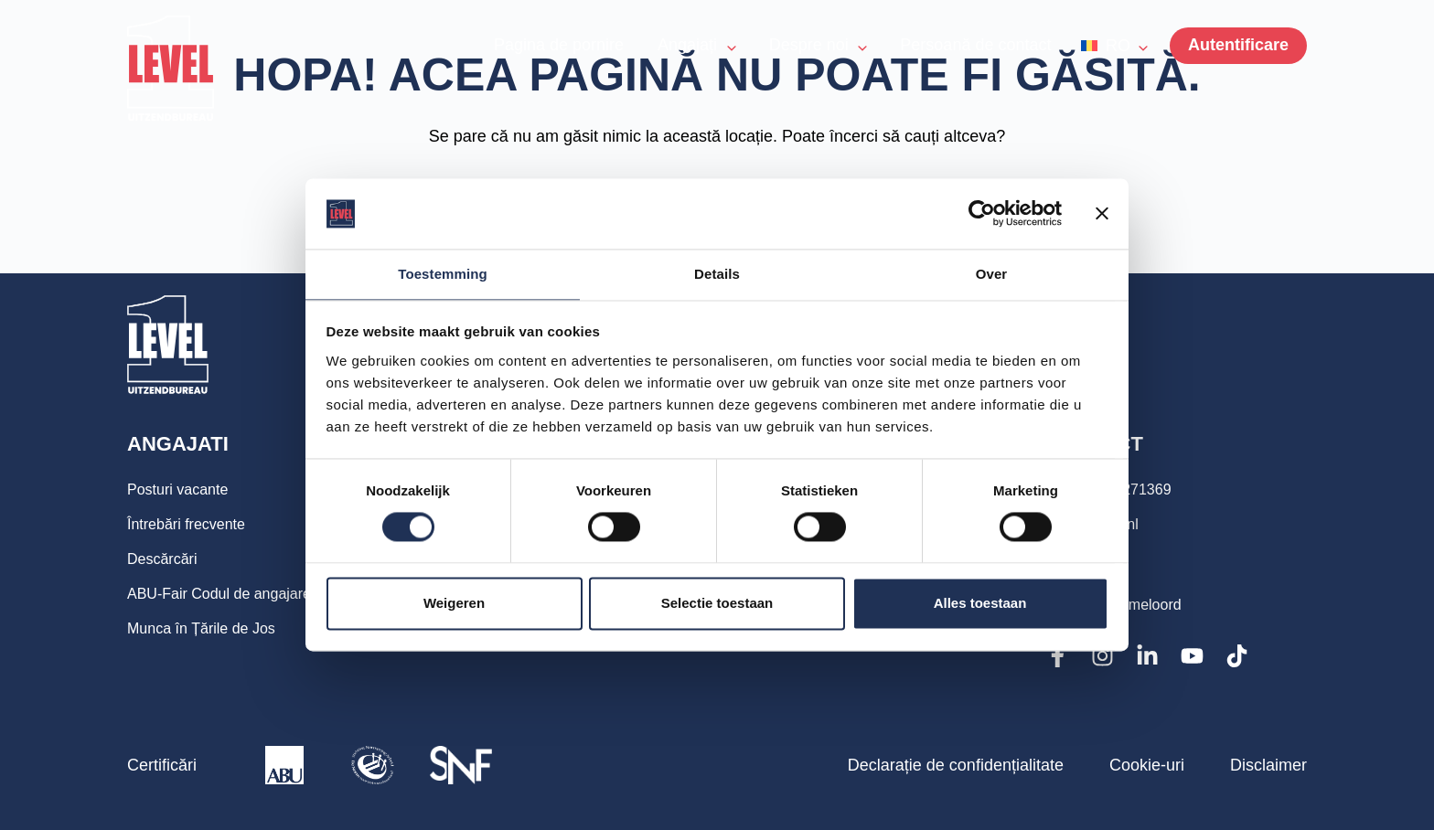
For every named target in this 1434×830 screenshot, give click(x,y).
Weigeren (454, 604)
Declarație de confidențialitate (956, 765)
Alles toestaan (980, 604)
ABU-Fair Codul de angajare (230, 594)
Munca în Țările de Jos (210, 629)
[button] (1114, 46)
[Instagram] (1102, 655)
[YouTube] (1192, 655)
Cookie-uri (1146, 765)
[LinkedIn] (1147, 655)
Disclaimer (1268, 765)
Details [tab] (717, 273)
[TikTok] (1236, 655)
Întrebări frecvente (193, 525)
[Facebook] (1057, 655)
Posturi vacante (184, 490)
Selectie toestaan (717, 604)
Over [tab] (992, 273)
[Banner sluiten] (1102, 213)
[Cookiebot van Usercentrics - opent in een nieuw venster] (982, 213)
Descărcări (166, 559)
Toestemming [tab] (442, 273)
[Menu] (1238, 45)
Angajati (180, 444)
